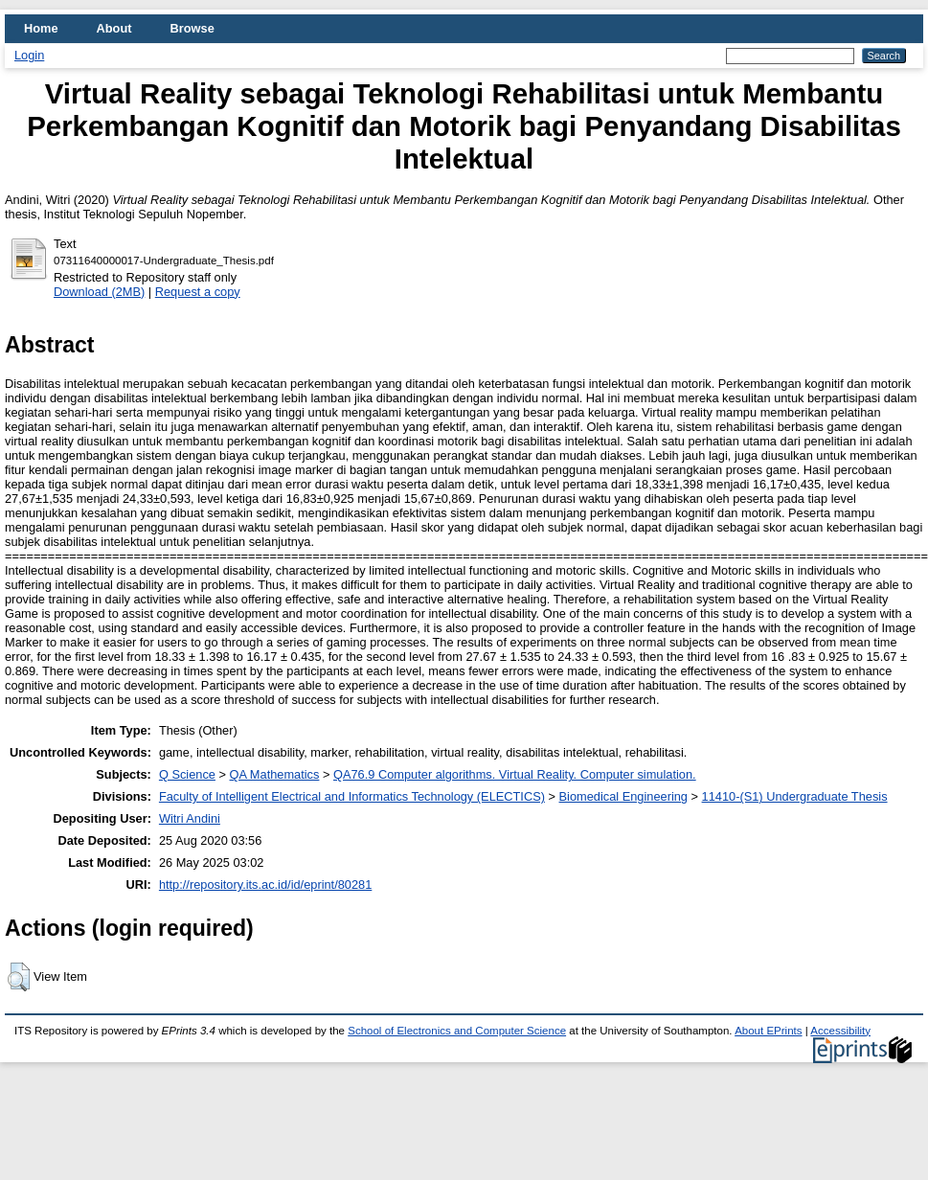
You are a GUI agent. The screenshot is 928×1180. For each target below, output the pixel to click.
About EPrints (768, 1030)
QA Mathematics (275, 774)
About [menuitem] (114, 28)
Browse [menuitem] (192, 28)
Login (29, 55)
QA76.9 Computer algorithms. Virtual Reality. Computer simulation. (514, 774)
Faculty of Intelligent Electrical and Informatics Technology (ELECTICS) (352, 796)
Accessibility (840, 1030)
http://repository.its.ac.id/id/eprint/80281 (265, 884)
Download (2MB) (99, 291)
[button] (19, 977)
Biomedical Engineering (623, 796)
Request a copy (197, 291)
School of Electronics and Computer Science (457, 1030)
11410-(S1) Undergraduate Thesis (795, 796)
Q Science (187, 774)
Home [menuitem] (41, 28)
